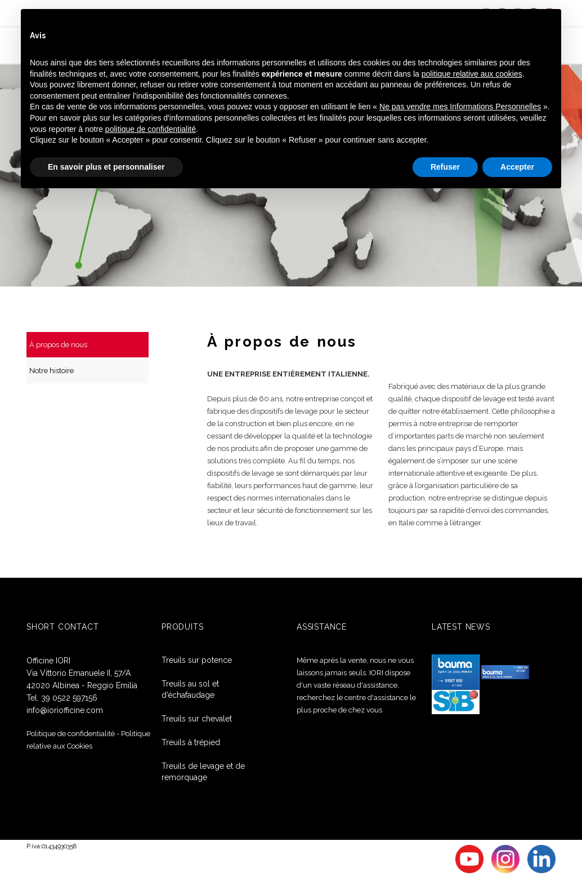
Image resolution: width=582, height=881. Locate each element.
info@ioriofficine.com (64, 709)
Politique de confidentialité (70, 733)
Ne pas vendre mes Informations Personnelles (460, 106)
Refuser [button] (445, 166)
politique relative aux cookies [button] (472, 73)
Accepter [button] (517, 166)
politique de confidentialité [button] (150, 129)
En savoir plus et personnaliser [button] (106, 166)
